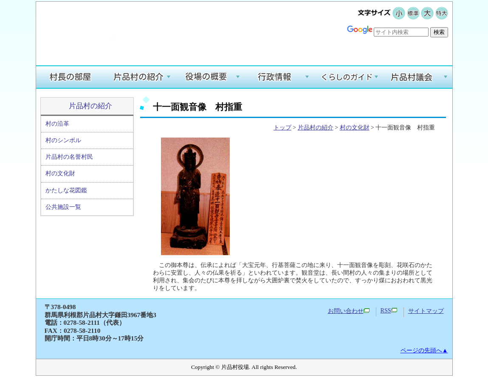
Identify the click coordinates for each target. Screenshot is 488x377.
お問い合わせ (349, 311)
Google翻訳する (422, 45)
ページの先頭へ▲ (424, 350)
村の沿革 (57, 124)
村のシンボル (63, 140)
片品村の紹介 (90, 106)
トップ (282, 127)
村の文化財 (60, 173)
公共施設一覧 (63, 207)
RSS (389, 310)
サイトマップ (426, 311)
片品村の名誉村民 (69, 157)
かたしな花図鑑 (66, 190)
